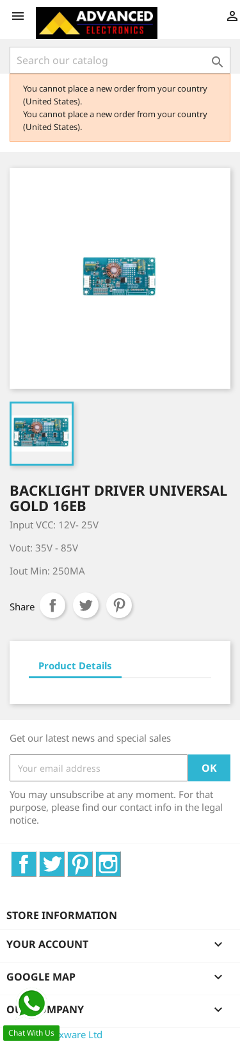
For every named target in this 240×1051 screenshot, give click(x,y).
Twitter (64, 858)
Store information (61, 915)
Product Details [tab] (75, 665)
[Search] (120, 60)
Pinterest (119, 605)
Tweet (86, 605)
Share (52, 605)
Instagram (120, 858)
